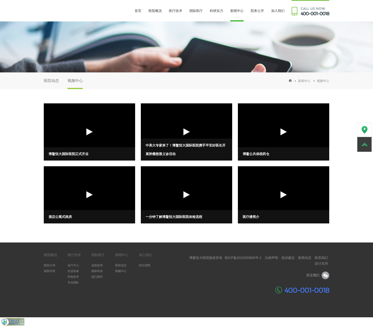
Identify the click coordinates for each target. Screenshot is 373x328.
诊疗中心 (73, 265)
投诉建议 (288, 258)
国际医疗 (196, 11)
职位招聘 (144, 265)
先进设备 (73, 271)
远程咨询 (97, 265)
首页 (138, 11)
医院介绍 (49, 265)
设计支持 (321, 263)
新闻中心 (237, 11)
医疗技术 (175, 11)
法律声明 (271, 258)
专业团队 (73, 282)
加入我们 (278, 11)
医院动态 (51, 81)
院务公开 (257, 11)
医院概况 (155, 11)
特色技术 (73, 276)
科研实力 (216, 11)
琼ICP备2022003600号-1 (243, 258)
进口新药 (97, 276)
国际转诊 (97, 271)
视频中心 (75, 81)
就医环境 (49, 271)
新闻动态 (304, 258)
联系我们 (321, 258)
